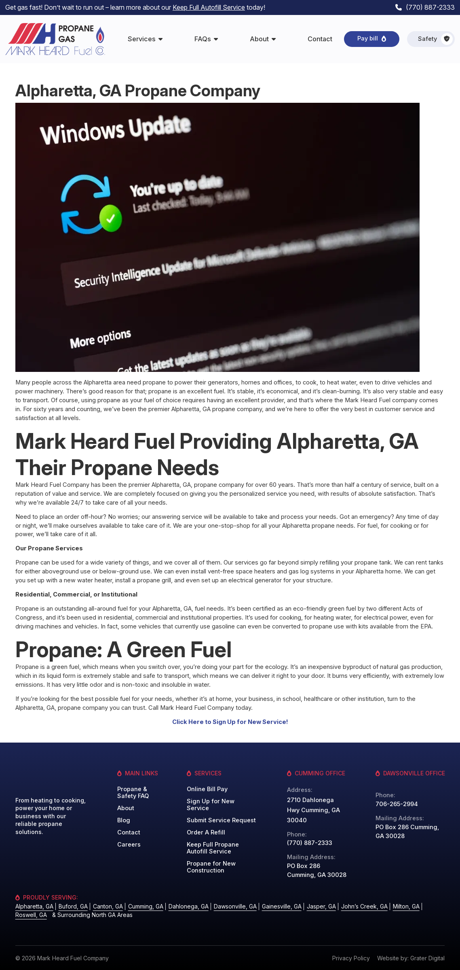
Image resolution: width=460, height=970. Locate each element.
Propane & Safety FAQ (133, 793)
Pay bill (367, 38)
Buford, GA (73, 906)
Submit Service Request (221, 820)
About (125, 808)
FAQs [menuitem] (202, 39)
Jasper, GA (321, 906)
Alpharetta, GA (34, 906)
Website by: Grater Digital (411, 958)
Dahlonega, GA (189, 906)
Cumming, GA (145, 906)
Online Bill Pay (207, 789)
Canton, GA (108, 906)
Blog (123, 820)
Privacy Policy (351, 958)
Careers (129, 844)
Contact (128, 832)
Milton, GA (406, 906)
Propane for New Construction (211, 867)
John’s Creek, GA (364, 906)
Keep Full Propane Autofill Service (213, 848)
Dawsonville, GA (235, 906)
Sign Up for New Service (210, 805)
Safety (435, 39)
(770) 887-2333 (430, 7)
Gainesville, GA (282, 906)
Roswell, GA (31, 914)
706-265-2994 (397, 804)
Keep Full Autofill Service (209, 7)
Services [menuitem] (142, 39)
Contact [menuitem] (320, 39)
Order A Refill (206, 832)
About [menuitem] (259, 39)
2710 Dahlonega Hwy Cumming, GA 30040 (313, 810)
